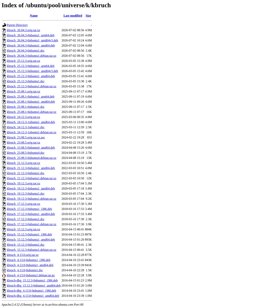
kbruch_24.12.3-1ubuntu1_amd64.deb (31, 122)
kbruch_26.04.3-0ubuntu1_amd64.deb (31, 45)
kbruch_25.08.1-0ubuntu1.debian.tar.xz (31, 112)
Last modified (72, 15)
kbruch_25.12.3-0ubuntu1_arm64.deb (30, 66)
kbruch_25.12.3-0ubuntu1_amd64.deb (31, 76)
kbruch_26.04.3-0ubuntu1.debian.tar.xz (31, 55)
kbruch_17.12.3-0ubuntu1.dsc (26, 219)
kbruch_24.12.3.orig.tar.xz (23, 117)
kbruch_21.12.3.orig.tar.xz (23, 163)
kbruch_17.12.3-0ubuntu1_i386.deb (29, 209)
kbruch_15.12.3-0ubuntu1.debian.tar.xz (31, 249)
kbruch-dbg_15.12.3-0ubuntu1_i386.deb (32, 280)
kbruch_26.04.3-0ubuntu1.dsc (26, 50)
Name (34, 15)
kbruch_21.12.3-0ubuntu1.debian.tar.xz (31, 178)
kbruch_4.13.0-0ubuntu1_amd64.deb (30, 265)
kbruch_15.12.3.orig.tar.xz (23, 229)
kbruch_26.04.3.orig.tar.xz (23, 30)
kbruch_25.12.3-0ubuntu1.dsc (26, 81)
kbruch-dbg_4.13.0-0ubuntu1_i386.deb (31, 290)
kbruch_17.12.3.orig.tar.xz (23, 203)
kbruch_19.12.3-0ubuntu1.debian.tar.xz (31, 198)
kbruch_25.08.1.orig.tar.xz (23, 91)
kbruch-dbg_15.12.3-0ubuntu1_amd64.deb (34, 285)
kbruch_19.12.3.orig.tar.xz (23, 183)
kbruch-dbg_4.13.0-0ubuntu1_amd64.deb (33, 295)
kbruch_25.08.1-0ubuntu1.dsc (26, 106)
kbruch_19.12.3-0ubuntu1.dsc (26, 193)
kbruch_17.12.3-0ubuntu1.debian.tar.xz (31, 224)
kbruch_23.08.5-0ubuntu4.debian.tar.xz (31, 158)
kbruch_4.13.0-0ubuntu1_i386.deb (28, 260)
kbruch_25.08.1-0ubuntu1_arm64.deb (30, 96)
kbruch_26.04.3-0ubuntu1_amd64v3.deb (32, 40)
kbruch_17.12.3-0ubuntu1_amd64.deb (31, 214)
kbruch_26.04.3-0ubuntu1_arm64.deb (30, 35)
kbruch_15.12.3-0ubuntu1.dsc (26, 244)
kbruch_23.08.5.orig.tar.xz (23, 142)
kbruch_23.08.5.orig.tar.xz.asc (26, 137)
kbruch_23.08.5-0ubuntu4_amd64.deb (31, 147)
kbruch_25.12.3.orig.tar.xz (23, 60)
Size (88, 15)
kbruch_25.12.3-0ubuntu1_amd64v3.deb (32, 71)
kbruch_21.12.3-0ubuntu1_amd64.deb (31, 168)
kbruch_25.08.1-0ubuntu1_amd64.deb (31, 101)
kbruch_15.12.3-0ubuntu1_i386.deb (29, 234)
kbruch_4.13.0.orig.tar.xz (22, 255)
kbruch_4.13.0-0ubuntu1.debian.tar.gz (31, 275)
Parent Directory (17, 25)
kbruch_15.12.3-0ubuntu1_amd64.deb (31, 239)
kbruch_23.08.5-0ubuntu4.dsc (26, 152)
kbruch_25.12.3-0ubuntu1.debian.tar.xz (31, 86)
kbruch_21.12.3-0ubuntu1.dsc (26, 173)
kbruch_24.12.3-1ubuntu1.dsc (26, 127)
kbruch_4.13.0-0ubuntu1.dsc (25, 270)
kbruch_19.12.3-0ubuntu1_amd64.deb (31, 188)
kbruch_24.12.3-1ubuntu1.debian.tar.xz (31, 132)
